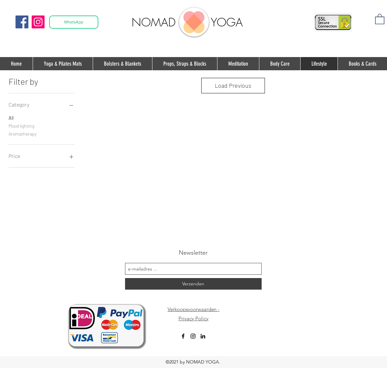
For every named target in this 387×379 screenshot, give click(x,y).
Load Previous (233, 85)
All (11, 117)
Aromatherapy (23, 133)
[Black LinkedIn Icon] (203, 336)
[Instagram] (38, 22)
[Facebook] (22, 22)
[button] (379, 18)
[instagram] (193, 336)
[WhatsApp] (73, 22)
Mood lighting (21, 125)
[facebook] (183, 336)
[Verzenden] (193, 284)
